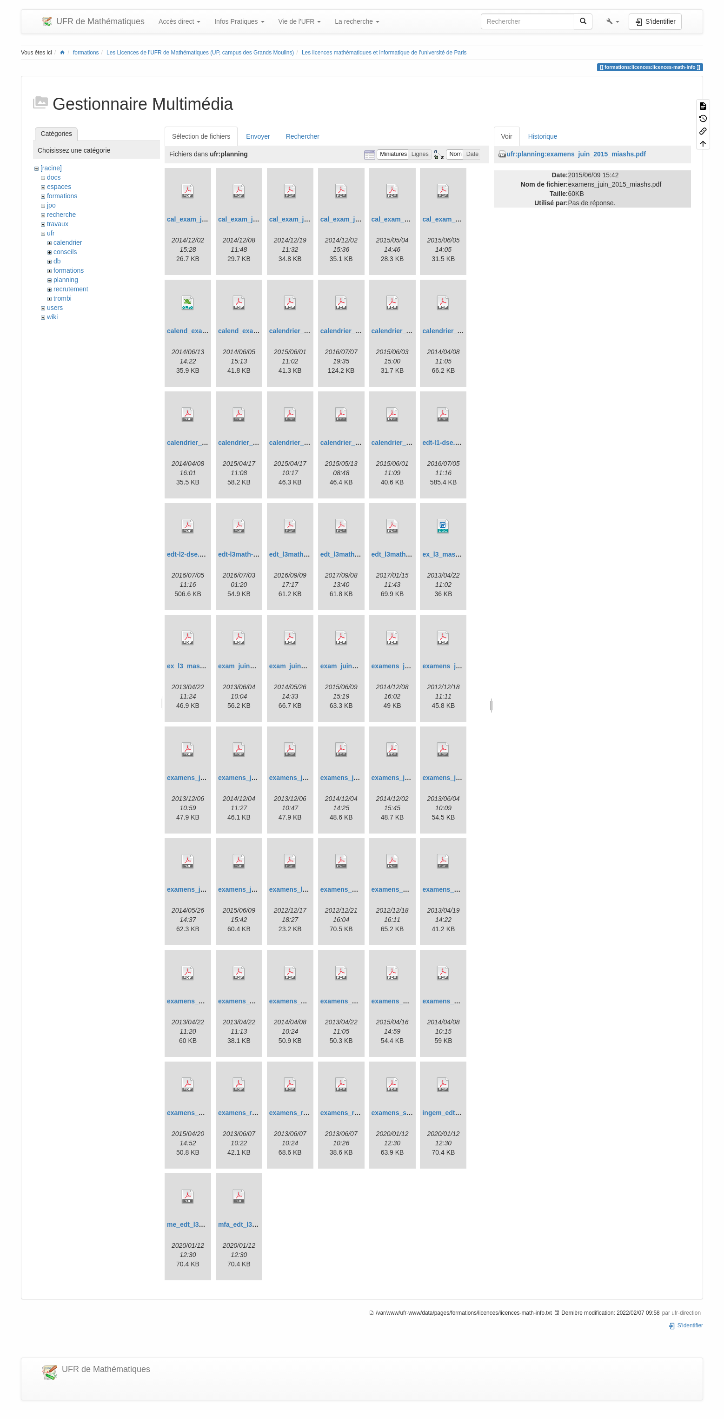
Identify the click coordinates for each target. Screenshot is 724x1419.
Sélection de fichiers (201, 136)
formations (86, 52)
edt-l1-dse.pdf (443, 442)
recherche (61, 214)
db (57, 261)
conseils (65, 252)
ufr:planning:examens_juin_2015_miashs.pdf (576, 154)
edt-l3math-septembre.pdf (258, 554)
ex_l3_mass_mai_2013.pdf (207, 666)
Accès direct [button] (179, 21)
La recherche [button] (357, 21)
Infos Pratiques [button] (239, 21)
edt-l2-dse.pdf (188, 554)
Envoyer (258, 136)
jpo (51, 205)
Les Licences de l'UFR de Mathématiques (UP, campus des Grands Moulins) (200, 52)
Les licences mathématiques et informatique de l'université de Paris (384, 52)
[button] (612, 21)
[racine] (51, 168)
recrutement (70, 289)
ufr (50, 233)
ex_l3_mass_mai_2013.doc (463, 554)
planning (65, 279)
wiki (52, 317)
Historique (543, 136)
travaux (57, 224)
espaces (59, 186)
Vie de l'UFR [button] (300, 21)
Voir (506, 136)
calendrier (67, 242)
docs (54, 177)
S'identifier (685, 1325)
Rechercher (302, 136)
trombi (62, 298)
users (55, 307)
